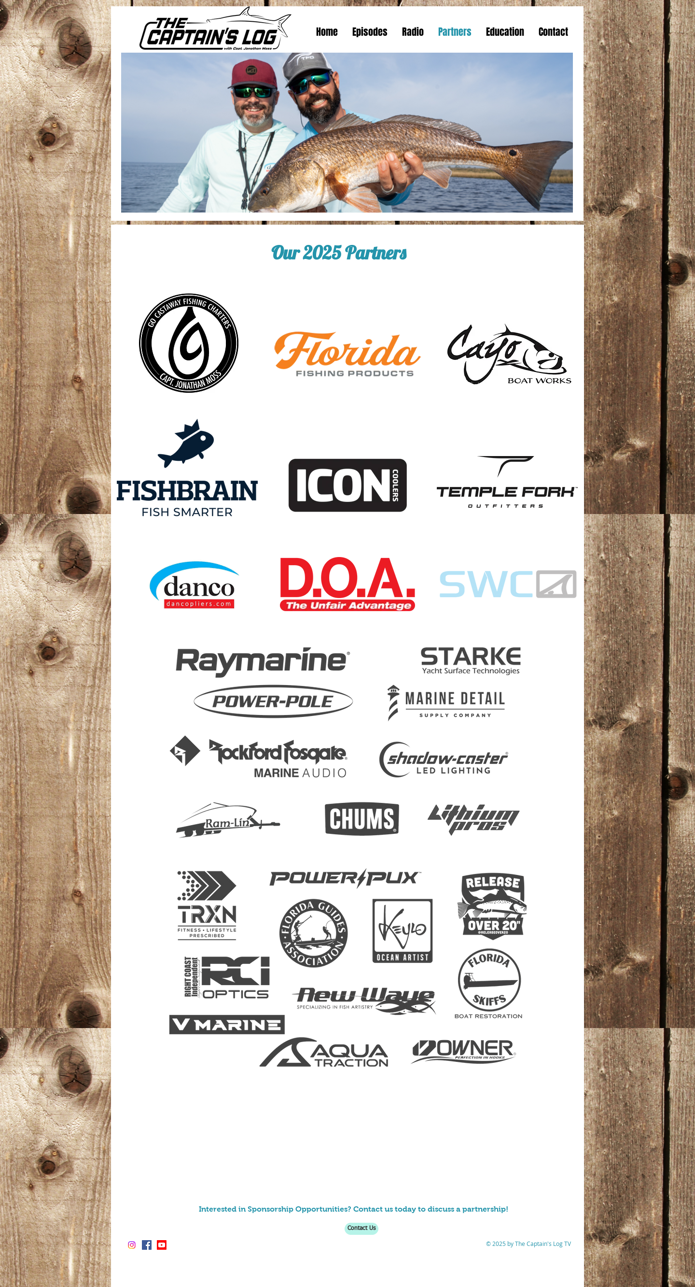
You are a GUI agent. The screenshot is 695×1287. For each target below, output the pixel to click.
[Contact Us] (361, 1229)
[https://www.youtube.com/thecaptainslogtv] (162, 1245)
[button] (370, 32)
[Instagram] (132, 1245)
